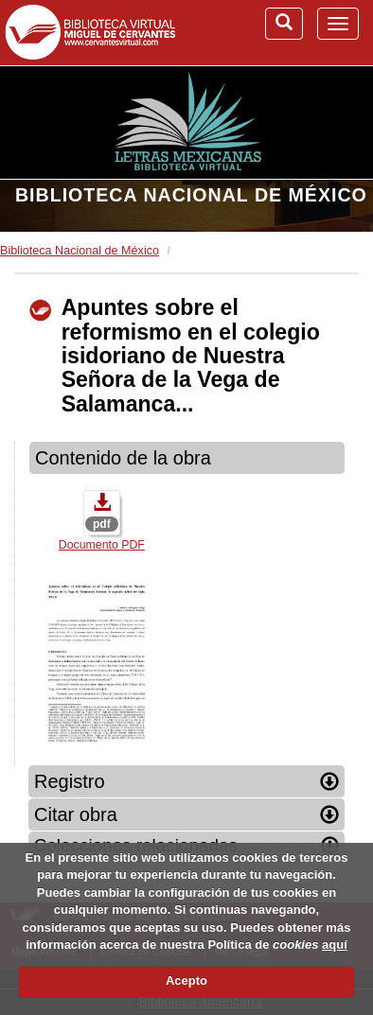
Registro (186, 781)
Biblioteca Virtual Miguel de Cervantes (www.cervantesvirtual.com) (90, 32)
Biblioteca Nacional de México (191, 194)
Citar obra (186, 814)
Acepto (186, 980)
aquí (334, 944)
